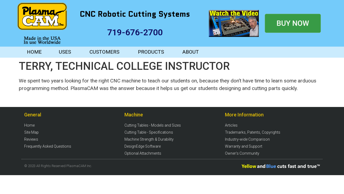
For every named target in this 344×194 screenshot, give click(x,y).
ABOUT (190, 52)
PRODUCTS (151, 52)
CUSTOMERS (104, 52)
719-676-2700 (135, 32)
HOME (34, 52)
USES (65, 52)
